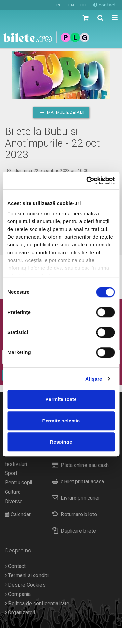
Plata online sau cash (79, 465)
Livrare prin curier (74, 498)
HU (83, 5)
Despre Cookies (25, 585)
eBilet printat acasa (76, 482)
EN (71, 5)
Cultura (12, 492)
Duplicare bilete (72, 531)
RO (59, 5)
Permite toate (60, 399)
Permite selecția (61, 420)
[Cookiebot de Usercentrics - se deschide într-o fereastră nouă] (87, 180)
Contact (15, 566)
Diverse (14, 501)
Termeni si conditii (27, 575)
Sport (11, 473)
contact (104, 4)
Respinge (61, 441)
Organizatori (20, 613)
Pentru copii (18, 483)
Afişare (93, 379)
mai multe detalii (61, 112)
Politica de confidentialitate (37, 604)
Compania (18, 594)
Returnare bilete (73, 514)
